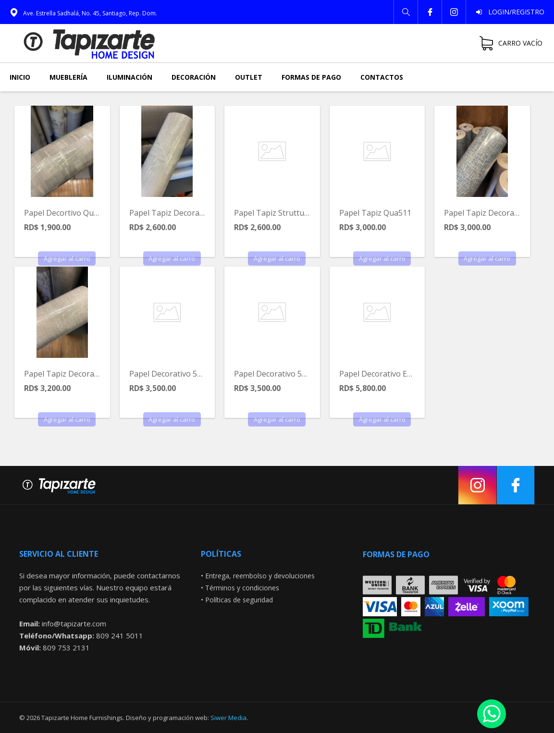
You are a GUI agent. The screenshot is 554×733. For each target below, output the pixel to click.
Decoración (194, 77)
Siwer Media (228, 717)
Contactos (381, 77)
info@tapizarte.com (74, 623)
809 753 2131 (66, 647)
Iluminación (129, 77)
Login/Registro (513, 11)
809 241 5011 (119, 635)
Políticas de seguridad (239, 599)
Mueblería (68, 77)
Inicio (20, 77)
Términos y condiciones (242, 587)
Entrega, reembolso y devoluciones (260, 575)
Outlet (248, 77)
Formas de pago (311, 77)
